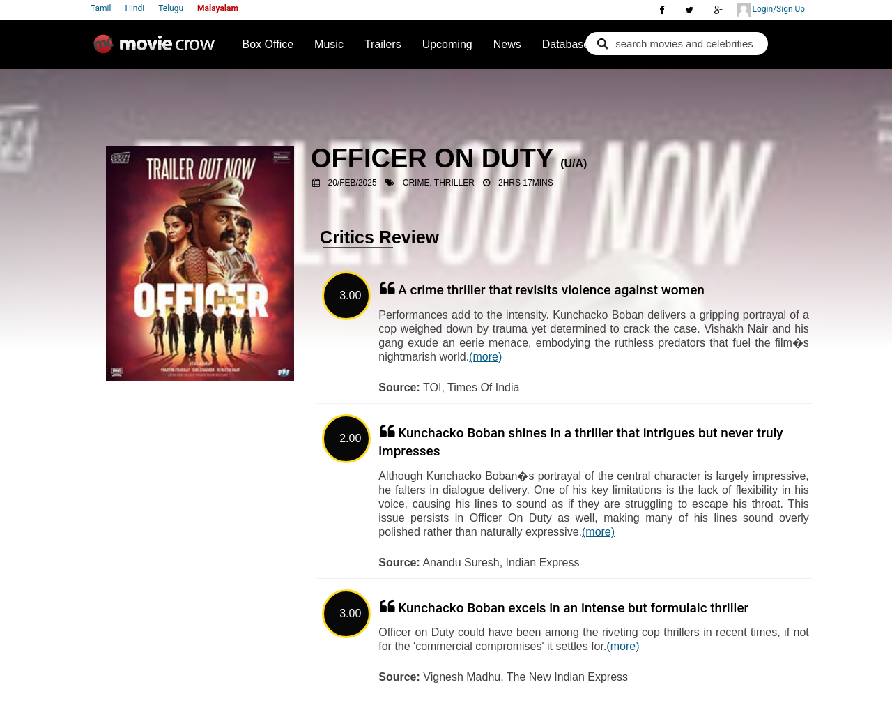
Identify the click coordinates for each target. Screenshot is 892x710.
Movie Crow (157, 49)
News (507, 44)
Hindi (134, 8)
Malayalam (217, 8)
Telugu (170, 8)
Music (329, 44)
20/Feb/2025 (352, 183)
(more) (485, 357)
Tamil (101, 8)
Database (566, 44)
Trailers (382, 44)
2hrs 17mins (525, 183)
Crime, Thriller (439, 183)
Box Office (268, 44)
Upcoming (447, 44)
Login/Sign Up (771, 10)
